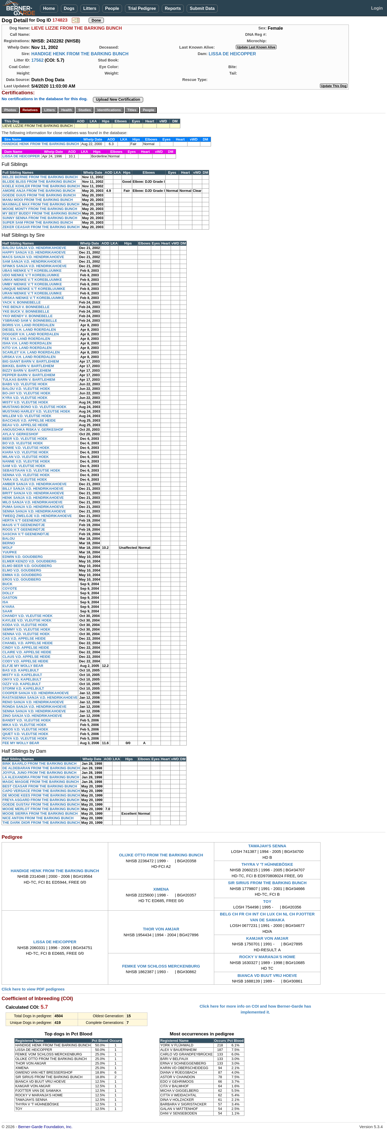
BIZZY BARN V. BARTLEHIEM (26, 370)
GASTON (9, 598)
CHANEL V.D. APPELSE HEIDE (27, 643)
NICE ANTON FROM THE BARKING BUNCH (38, 818)
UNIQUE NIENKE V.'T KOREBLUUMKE (33, 289)
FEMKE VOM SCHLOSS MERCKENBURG (161, 966)
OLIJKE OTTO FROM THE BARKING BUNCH (161, 855)
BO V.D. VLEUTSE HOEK (22, 443)
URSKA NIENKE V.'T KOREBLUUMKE (33, 298)
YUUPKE (9, 552)
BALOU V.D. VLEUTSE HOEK (26, 389)
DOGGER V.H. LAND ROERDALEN (30, 334)
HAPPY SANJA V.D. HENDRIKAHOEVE (34, 252)
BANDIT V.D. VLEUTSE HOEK (26, 720)
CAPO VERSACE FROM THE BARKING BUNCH (41, 791)
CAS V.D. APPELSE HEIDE (24, 638)
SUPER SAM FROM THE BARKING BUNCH (37, 222)
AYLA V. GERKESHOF (20, 434)
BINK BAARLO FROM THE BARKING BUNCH (39, 764)
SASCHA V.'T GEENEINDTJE (25, 534)
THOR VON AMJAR (161, 929)
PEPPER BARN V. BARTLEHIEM (28, 375)
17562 (37, 60)
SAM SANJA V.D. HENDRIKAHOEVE (32, 261)
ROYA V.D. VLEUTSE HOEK (24, 738)
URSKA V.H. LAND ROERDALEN (29, 357)
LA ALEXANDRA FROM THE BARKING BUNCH (40, 777)
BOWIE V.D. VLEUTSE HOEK (26, 448)
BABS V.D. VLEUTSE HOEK (25, 384)
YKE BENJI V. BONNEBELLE (26, 307)
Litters (89, 8)
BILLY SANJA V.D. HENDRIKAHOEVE (33, 489)
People (112, 8)
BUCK (7, 584)
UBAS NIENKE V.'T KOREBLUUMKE (31, 271)
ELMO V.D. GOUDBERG (21, 570)
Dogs (69, 8)
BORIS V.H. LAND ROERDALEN (28, 325)
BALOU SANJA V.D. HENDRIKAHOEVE (34, 248)
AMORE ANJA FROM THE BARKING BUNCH (38, 191)
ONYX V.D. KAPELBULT (21, 679)
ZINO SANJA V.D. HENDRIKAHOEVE (32, 716)
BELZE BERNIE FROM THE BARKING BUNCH (40, 177)
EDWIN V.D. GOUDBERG (22, 557)
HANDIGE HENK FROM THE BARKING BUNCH (79, 53)
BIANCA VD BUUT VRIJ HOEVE (267, 975)
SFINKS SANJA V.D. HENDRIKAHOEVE (34, 266)
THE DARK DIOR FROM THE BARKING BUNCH (41, 823)
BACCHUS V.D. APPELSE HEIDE (29, 420)
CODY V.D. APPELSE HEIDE (25, 661)
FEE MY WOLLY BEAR (20, 743)
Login (377, 8)
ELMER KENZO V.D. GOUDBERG (29, 561)
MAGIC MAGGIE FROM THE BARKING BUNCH (40, 782)
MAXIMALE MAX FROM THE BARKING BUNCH (40, 204)
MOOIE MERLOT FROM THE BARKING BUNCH (40, 809)
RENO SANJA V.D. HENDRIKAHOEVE (33, 702)
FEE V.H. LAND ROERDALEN (26, 339)
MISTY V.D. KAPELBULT (22, 675)
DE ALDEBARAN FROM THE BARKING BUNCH (41, 768)
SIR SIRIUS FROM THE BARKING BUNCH (267, 882)
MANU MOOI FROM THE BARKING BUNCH (37, 200)
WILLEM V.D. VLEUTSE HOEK (27, 416)
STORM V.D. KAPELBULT (23, 688)
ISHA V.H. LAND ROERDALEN (27, 343)
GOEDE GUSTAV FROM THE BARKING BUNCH (41, 804)
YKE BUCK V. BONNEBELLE (25, 311)
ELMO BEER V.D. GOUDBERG (27, 566)
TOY (267, 901)
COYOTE (9, 589)
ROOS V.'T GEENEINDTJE (23, 529)
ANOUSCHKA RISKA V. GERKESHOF (32, 430)
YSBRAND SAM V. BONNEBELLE (29, 321)
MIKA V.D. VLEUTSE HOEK (24, 725)
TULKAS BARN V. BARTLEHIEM (28, 380)
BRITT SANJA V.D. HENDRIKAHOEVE (33, 493)
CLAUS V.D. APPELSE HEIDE (26, 657)
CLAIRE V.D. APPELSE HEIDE (26, 652)
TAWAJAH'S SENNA (267, 846)
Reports (173, 8)
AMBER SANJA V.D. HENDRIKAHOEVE (34, 484)
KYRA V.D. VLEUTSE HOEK (25, 398)
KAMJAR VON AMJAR (267, 938)
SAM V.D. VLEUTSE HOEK (23, 466)
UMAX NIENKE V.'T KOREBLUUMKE (32, 280)
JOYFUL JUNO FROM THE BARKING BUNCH (39, 773)
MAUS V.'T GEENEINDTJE (23, 525)
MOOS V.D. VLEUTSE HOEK (25, 729)
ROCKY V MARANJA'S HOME (267, 956)
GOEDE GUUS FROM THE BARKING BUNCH (39, 195)
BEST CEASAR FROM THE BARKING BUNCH (39, 786)
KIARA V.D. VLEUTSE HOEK (25, 452)
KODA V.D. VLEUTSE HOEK (25, 625)
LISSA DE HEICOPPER (232, 53)
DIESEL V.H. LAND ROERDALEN (29, 330)
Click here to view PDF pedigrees (33, 989)
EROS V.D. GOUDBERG (21, 579)
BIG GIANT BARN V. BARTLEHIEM (30, 361)
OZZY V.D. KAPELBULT (21, 684)
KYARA (8, 607)
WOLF (7, 548)
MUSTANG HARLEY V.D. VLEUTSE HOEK (36, 411)
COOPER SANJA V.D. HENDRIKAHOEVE (35, 693)
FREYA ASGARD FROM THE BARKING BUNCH (40, 800)
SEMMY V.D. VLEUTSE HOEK (26, 629)
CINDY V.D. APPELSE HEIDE (25, 648)
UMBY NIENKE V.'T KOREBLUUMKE (32, 284)
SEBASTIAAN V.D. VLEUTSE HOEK (31, 470)
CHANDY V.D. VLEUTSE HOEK (27, 616)
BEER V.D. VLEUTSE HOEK (25, 439)
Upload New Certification (118, 99)
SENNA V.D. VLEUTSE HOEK (26, 475)
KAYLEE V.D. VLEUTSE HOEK (27, 620)
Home (49, 8)
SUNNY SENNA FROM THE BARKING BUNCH (39, 218)
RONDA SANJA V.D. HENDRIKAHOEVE (34, 707)
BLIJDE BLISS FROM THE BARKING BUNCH (39, 182)
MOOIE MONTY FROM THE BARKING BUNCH (39, 209)
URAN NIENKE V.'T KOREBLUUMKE (32, 293)
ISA (5, 602)
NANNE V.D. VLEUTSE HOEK (26, 461)
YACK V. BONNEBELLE (21, 302)
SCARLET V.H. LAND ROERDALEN (31, 352)
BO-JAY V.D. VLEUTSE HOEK (26, 393)
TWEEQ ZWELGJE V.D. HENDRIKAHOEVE (37, 516)
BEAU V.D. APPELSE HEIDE (25, 425)
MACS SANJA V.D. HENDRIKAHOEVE (33, 257)
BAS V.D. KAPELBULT (20, 670)
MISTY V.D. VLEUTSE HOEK (25, 402)
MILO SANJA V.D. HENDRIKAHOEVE (32, 502)
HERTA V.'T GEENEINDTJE (24, 520)
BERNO (8, 543)
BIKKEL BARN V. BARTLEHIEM (28, 366)
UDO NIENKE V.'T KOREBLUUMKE (31, 275)
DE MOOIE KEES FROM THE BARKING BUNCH (41, 795)
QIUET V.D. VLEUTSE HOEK (25, 734)
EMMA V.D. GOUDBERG (22, 575)
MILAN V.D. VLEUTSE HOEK (25, 457)
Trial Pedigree (142, 8)
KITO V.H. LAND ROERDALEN (27, 348)
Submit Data (202, 8)
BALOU (8, 539)
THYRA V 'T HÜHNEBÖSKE (267, 864)
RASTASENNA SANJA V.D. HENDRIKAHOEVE (39, 698)
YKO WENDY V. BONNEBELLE (27, 316)
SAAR (7, 611)
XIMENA (161, 889)
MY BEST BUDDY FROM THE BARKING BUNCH (41, 213)
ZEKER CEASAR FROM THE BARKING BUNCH (41, 227)
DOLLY (8, 593)
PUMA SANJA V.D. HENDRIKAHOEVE (33, 507)
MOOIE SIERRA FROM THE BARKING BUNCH (40, 813)
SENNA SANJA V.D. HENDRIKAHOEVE (34, 511)
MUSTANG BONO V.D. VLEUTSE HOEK (34, 407)
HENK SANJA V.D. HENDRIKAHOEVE (33, 498)
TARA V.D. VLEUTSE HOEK (24, 479)
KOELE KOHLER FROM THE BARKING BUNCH (41, 186)
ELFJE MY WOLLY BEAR (22, 666)
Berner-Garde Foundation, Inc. (45, 1126)
